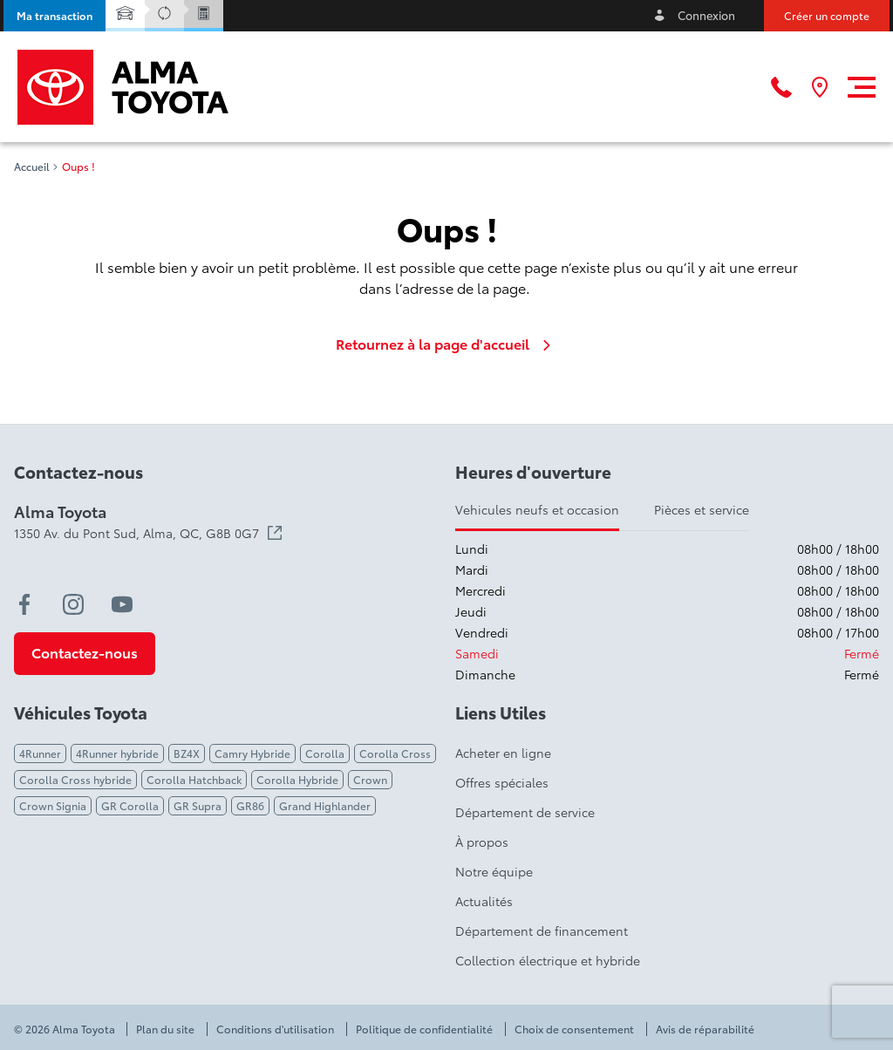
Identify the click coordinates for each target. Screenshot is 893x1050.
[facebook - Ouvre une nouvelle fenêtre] (24, 604)
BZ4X (187, 753)
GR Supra (198, 805)
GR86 (250, 805)
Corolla (324, 753)
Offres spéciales (502, 782)
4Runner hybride (117, 753)
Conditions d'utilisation (275, 1029)
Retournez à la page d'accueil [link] (446, 343)
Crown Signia (52, 805)
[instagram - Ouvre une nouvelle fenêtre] (73, 604)
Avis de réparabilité (705, 1029)
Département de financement (541, 930)
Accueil (32, 167)
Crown (370, 779)
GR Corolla (130, 805)
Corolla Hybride (297, 779)
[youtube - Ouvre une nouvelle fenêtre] (122, 604)
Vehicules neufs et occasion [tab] (537, 509)
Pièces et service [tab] (701, 509)
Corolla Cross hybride (75, 779)
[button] (54, 15)
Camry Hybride (252, 753)
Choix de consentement (574, 1029)
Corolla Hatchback (194, 779)
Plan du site (165, 1029)
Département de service (525, 812)
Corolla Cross (395, 753)
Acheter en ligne (503, 752)
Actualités (484, 901)
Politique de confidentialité (424, 1029)
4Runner (40, 753)
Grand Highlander (325, 805)
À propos (481, 841)
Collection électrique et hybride (547, 960)
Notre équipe (494, 871)
